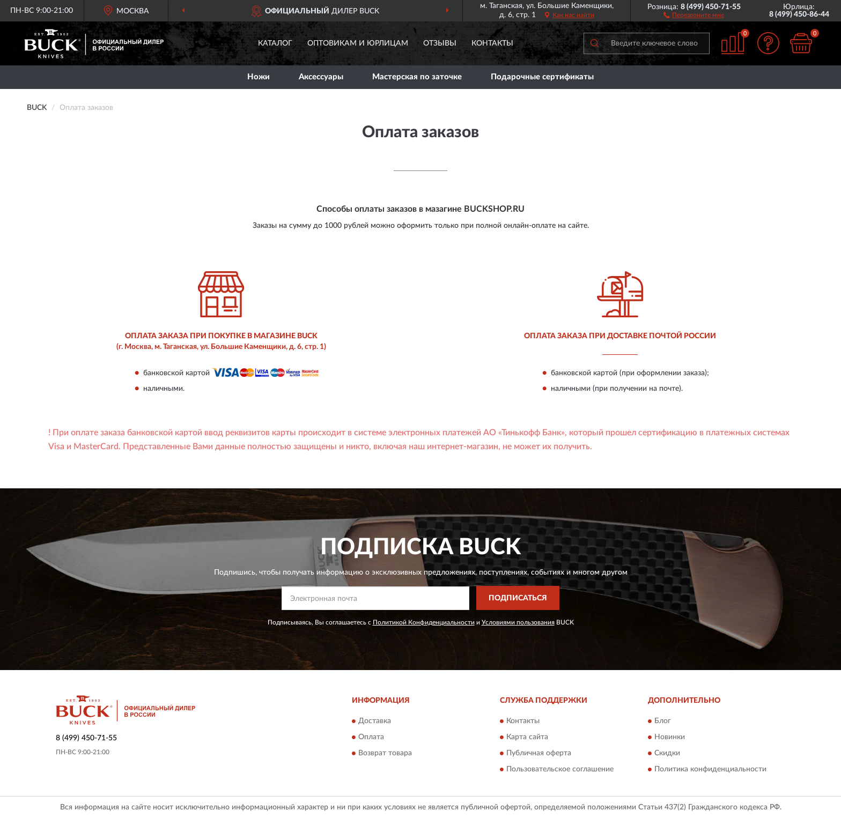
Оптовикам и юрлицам (357, 43)
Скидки (667, 753)
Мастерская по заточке (417, 77)
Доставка (374, 721)
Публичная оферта (538, 753)
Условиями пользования (518, 622)
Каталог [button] (275, 43)
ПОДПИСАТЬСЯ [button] (518, 598)
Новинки (669, 737)
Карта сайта (527, 737)
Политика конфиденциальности (710, 770)
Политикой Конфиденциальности (424, 622)
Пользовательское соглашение (560, 770)
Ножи (258, 77)
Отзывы (439, 43)
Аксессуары (321, 77)
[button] (693, 14)
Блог (662, 721)
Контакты (492, 43)
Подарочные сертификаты (542, 77)
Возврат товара (385, 753)
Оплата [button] (371, 737)
